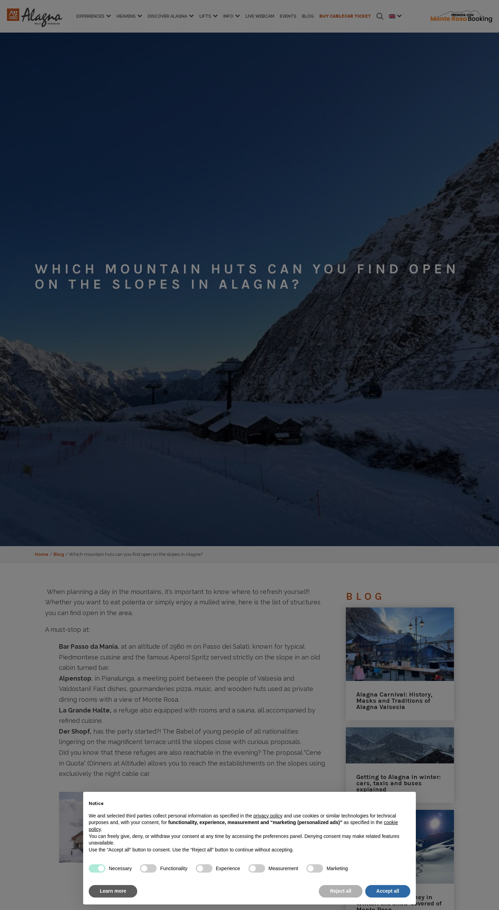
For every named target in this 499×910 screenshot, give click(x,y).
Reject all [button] (340, 891)
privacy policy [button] (267, 816)
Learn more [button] (113, 891)
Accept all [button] (387, 891)
